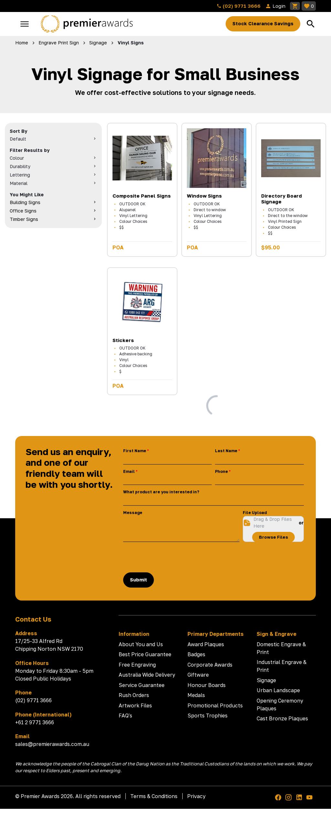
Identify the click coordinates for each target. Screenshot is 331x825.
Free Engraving (137, 664)
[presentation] (172, 557)
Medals (196, 695)
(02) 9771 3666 (239, 6)
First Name (134, 450)
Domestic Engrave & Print (281, 648)
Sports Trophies (207, 715)
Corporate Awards (209, 664)
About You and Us (141, 644)
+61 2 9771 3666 (34, 722)
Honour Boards (206, 685)
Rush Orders (134, 695)
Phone (221, 471)
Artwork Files (135, 705)
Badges (196, 654)
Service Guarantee (142, 685)
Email (129, 471)
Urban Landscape (278, 690)
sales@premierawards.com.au (52, 744)
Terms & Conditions (153, 796)
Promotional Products (215, 705)
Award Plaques (205, 644)
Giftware (198, 674)
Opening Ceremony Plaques (280, 704)
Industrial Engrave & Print (281, 666)
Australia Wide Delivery (147, 674)
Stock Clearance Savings (263, 23)
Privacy (196, 796)
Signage (266, 680)
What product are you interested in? (161, 491)
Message (132, 512)
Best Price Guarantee (145, 654)
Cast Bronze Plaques (282, 718)
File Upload (255, 512)
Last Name (226, 450)
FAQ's (125, 715)
